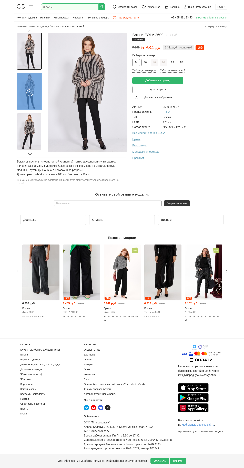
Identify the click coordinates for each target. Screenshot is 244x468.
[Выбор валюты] (221, 7)
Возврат (88, 364)
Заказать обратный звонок (211, 17)
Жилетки (25, 379)
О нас (87, 369)
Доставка (89, 354)
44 (136, 62)
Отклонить (160, 461)
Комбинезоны (28, 389)
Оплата (88, 359)
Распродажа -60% (126, 17)
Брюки (24, 354)
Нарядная (78, 17)
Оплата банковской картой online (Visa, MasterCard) (114, 384)
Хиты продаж (61, 17)
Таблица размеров (144, 70)
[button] (30, 31)
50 (163, 62)
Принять (177, 461)
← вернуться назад (215, 26)
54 (181, 62)
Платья (24, 398)
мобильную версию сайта (198, 424)
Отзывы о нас (92, 349)
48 (154, 62)
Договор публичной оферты (100, 393)
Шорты (24, 408)
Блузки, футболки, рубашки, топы (40, 349)
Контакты (89, 374)
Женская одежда (27, 17)
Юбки (23, 413)
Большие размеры (98, 17)
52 (172, 62)
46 (145, 62)
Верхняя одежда (30, 359)
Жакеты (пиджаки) (31, 374)
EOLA (166, 112)
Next (226, 271)
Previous (17, 271)
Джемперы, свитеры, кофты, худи (40, 364)
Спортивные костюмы (33, 403)
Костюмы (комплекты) (33, 393)
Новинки (45, 17)
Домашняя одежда (31, 369)
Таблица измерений (172, 70)
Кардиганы (26, 384)
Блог (86, 379)
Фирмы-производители (97, 389)
